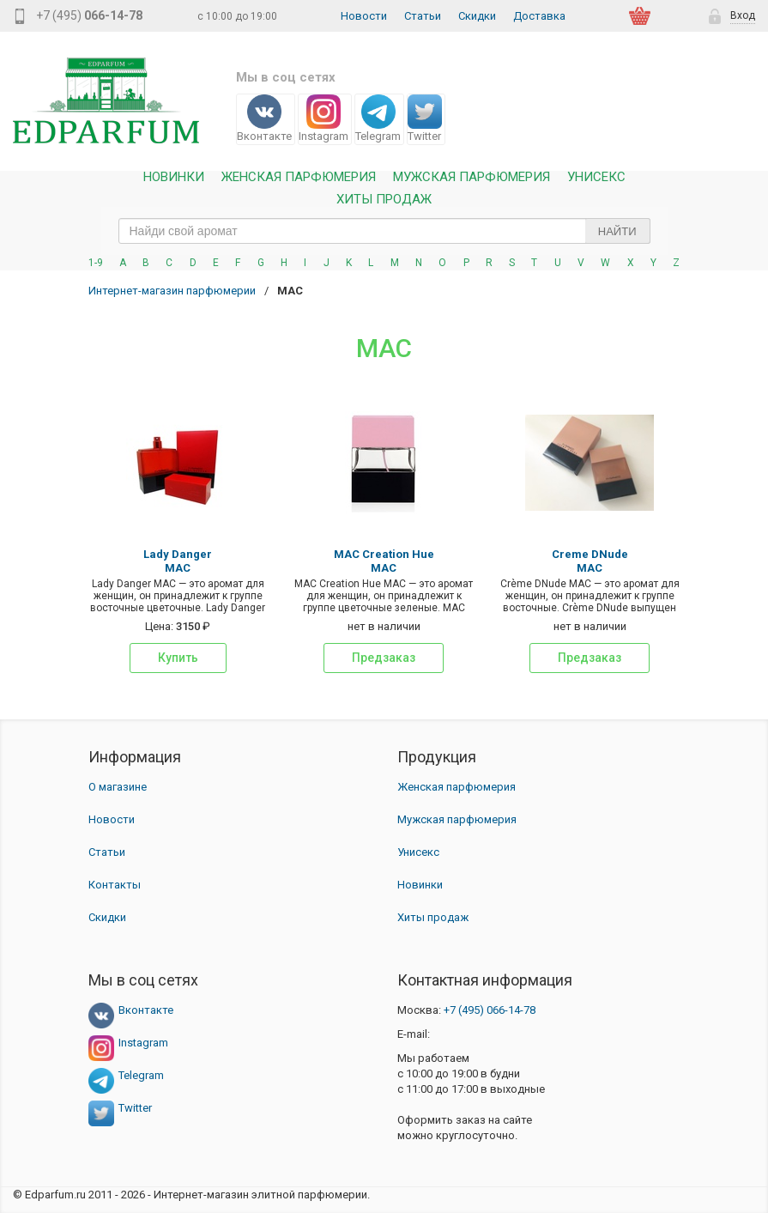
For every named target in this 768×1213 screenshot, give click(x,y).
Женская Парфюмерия (298, 177)
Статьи (422, 15)
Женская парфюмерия (456, 786)
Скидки (477, 15)
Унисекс (596, 177)
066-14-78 (489, 1010)
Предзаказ (383, 657)
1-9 (95, 263)
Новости (364, 15)
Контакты (114, 884)
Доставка (539, 15)
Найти (617, 231)
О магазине (117, 786)
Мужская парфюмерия (471, 177)
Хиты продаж (384, 199)
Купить (178, 657)
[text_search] (384, 231)
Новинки (173, 177)
